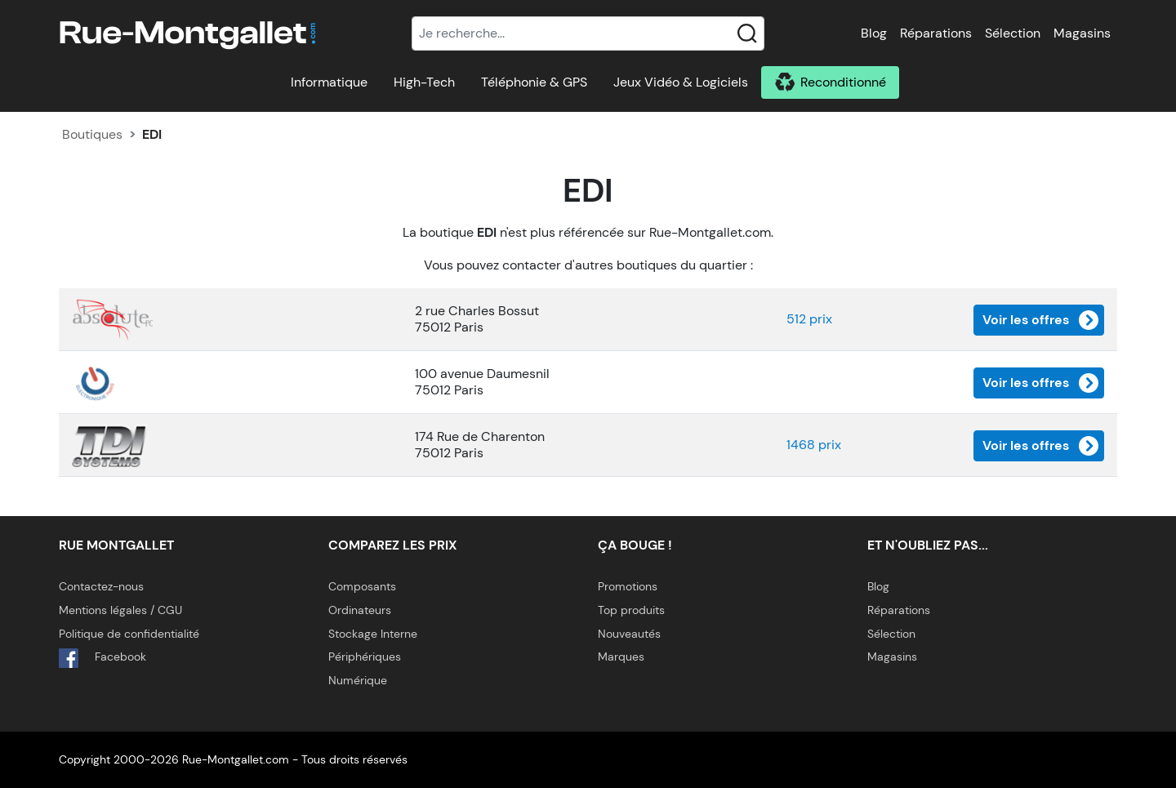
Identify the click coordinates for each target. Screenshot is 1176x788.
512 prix (809, 318)
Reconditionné (843, 82)
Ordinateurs (359, 610)
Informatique (329, 82)
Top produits (631, 610)
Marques (621, 656)
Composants (362, 586)
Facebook (102, 658)
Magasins (1082, 33)
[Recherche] (588, 33)
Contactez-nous (101, 586)
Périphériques (364, 656)
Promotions (627, 586)
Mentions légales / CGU (120, 610)
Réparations (936, 33)
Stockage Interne (372, 633)
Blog (874, 33)
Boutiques (92, 134)
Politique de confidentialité (129, 633)
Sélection (1012, 33)
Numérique (357, 680)
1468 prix (813, 444)
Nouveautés (629, 633)
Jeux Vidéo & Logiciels (680, 82)
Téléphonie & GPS (534, 82)
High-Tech (424, 82)
